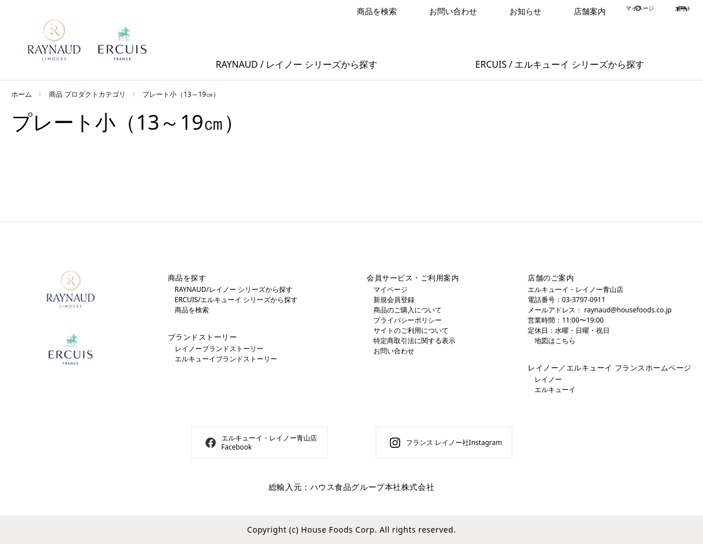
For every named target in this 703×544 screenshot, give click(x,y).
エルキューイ (555, 389)
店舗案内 (547, 11)
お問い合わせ (410, 11)
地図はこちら (555, 340)
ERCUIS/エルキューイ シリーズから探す (236, 299)
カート (680, 11)
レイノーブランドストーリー (219, 348)
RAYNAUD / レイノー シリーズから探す (296, 64)
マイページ (615, 11)
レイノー (548, 379)
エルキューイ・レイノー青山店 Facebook (269, 442)
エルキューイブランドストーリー (226, 359)
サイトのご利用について (411, 330)
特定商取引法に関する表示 (414, 340)
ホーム (21, 94)
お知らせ (483, 11)
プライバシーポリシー (407, 320)
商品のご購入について (407, 310)
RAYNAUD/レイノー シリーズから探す (234, 289)
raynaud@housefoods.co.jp (628, 310)
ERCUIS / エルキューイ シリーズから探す (559, 64)
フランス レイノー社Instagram (454, 442)
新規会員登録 (393, 299)
